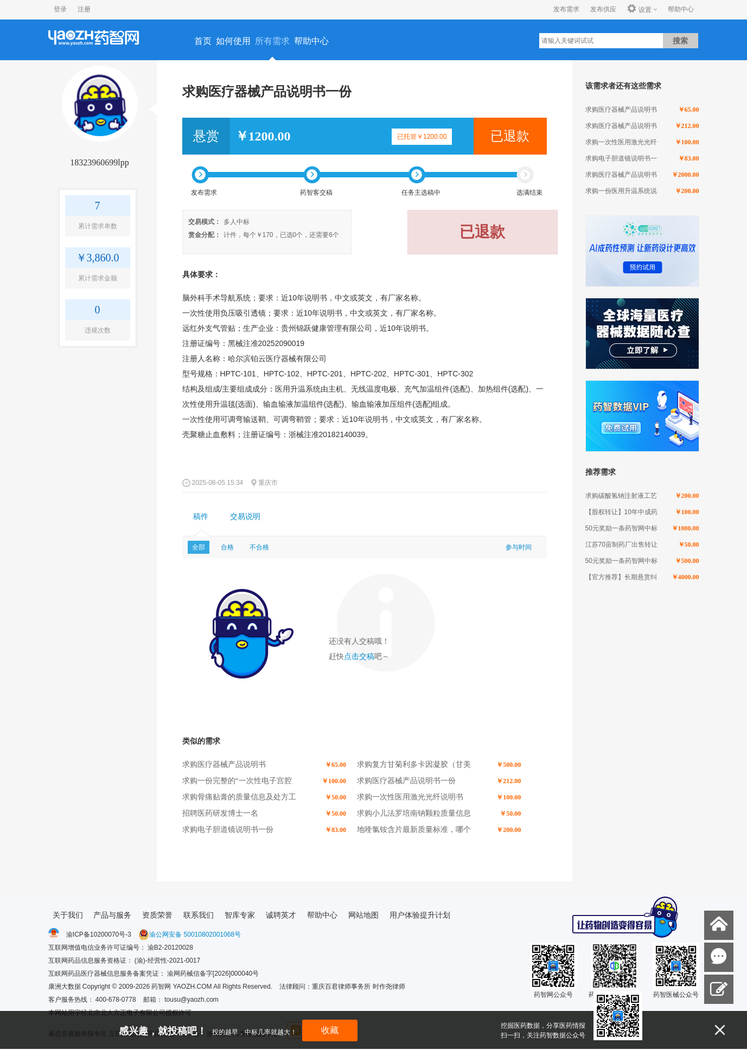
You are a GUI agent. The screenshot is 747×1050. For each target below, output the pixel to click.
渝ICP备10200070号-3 (98, 934)
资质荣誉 (157, 915)
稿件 (200, 517)
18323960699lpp (99, 162)
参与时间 (519, 547)
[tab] (200, 517)
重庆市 (268, 482)
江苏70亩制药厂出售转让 (621, 544)
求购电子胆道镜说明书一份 (227, 829)
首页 (203, 41)
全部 (198, 547)
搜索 (680, 40)
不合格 (259, 547)
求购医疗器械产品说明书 (224, 764)
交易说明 (245, 517)
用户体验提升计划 (420, 915)
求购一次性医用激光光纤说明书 (410, 797)
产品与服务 (112, 915)
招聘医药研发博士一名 (220, 813)
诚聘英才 (281, 915)
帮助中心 (681, 9)
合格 (227, 547)
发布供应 (603, 9)
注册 (84, 9)
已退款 (509, 136)
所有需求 (272, 41)
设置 (639, 9)
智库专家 (240, 915)
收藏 (330, 1030)
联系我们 (198, 915)
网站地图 (363, 915)
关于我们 (68, 915)
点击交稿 (359, 656)
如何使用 (233, 41)
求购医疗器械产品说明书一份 (406, 781)
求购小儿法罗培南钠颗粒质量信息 (414, 813)
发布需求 (566, 9)
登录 (60, 9)
